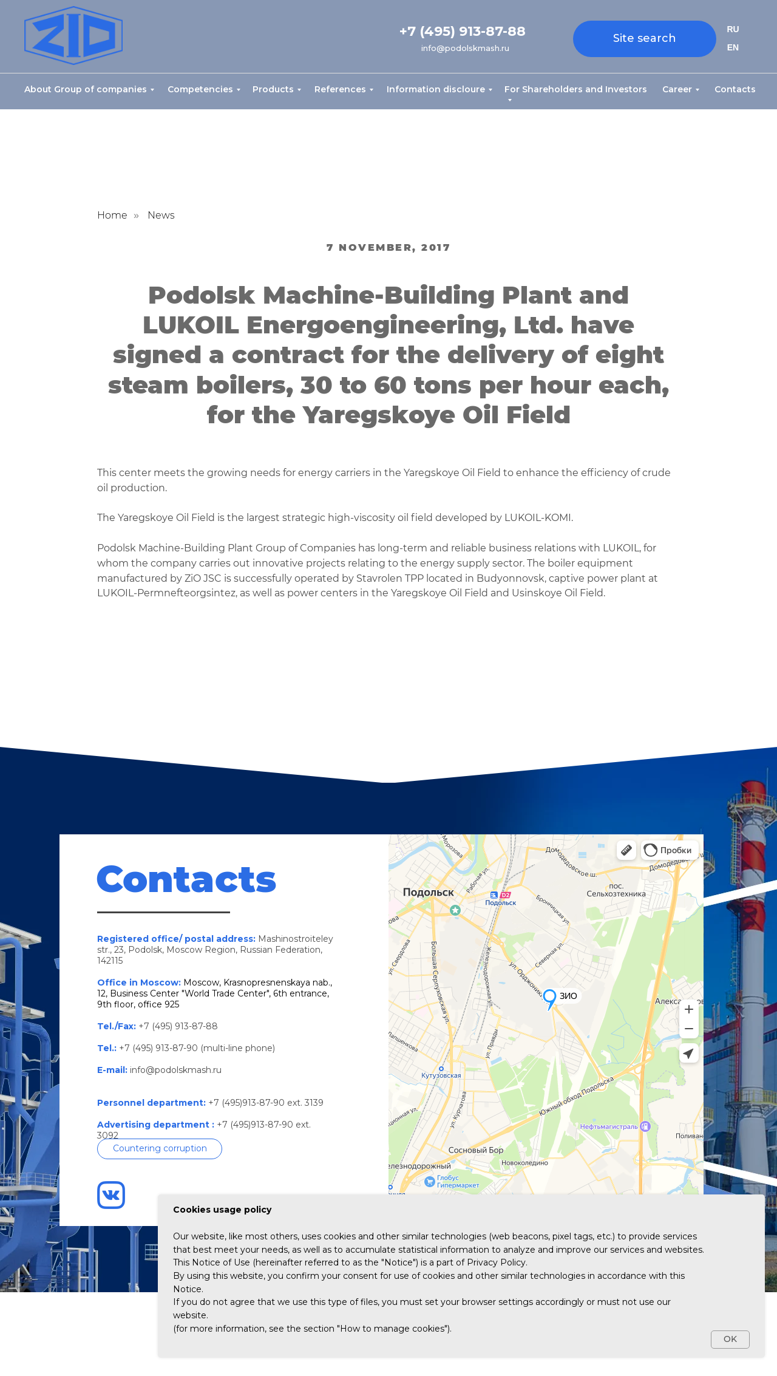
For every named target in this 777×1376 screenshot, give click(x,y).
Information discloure (436, 89)
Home (112, 215)
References (340, 89)
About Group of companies (85, 89)
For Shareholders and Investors (575, 89)
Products (273, 89)
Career (677, 89)
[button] (159, 1149)
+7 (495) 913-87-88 (462, 31)
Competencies (200, 89)
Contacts (735, 89)
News (161, 215)
